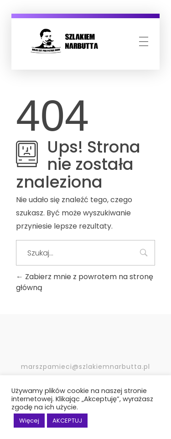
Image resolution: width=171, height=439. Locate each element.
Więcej (29, 420)
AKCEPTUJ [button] (67, 420)
